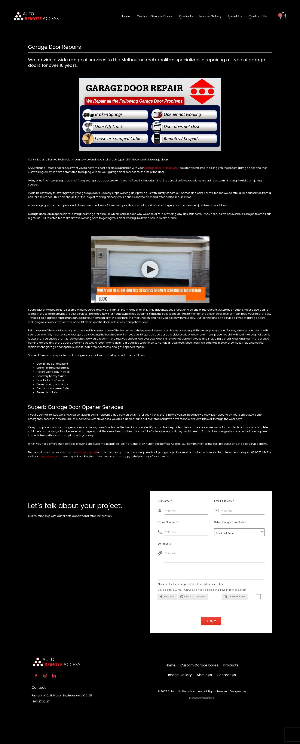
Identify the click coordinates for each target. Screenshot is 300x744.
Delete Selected (231, 596)
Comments (161, 543)
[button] (164, 597)
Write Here (163, 510)
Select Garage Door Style (224, 522)
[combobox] (233, 532)
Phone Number (161, 522)
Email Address (217, 501)
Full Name (158, 501)
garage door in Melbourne (161, 168)
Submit (211, 621)
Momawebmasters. (202, 698)
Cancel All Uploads (189, 596)
